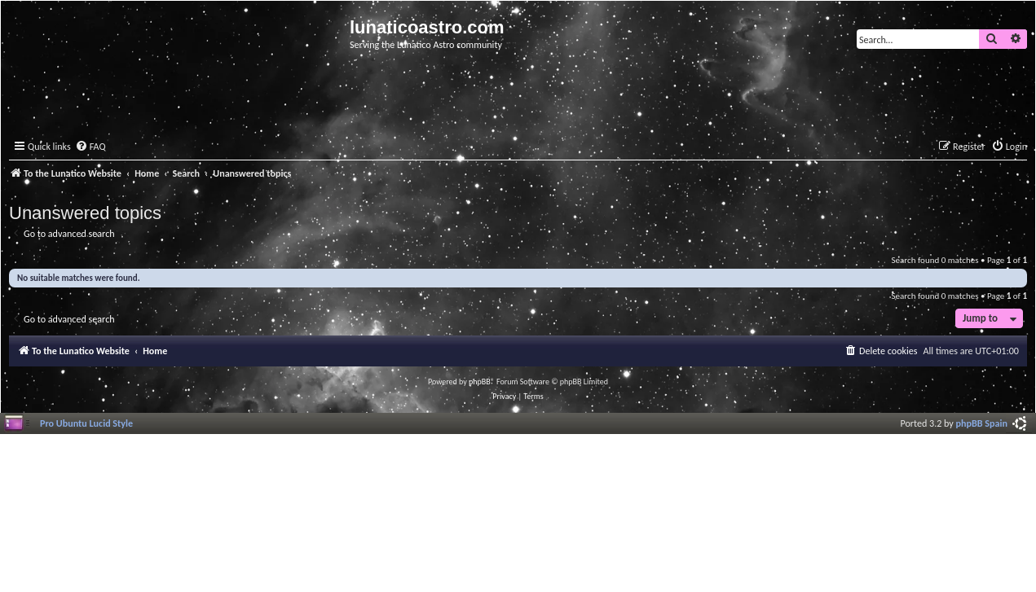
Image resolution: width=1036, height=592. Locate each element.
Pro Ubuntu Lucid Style (86, 423)
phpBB (480, 381)
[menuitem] (90, 147)
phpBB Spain (981, 423)
